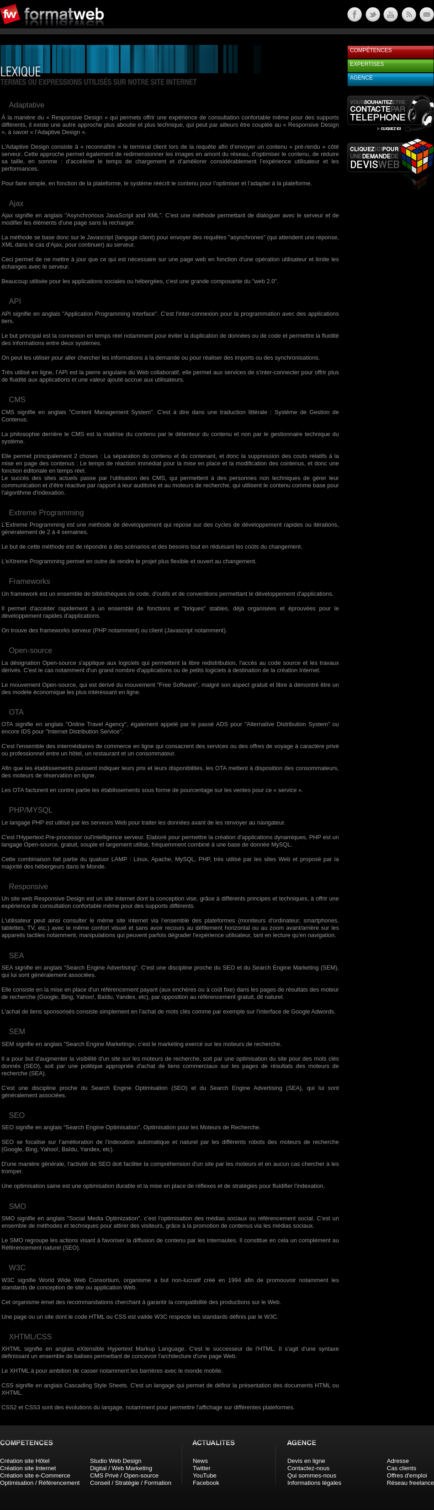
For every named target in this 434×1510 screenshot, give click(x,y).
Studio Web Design (116, 1460)
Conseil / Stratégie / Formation (130, 1482)
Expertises (367, 64)
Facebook (206, 1482)
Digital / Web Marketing (121, 1468)
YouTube (205, 1475)
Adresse (398, 1460)
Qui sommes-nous (311, 1475)
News (200, 1460)
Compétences (371, 50)
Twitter (202, 1468)
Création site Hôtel (24, 1460)
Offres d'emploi (407, 1475)
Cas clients (402, 1468)
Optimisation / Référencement (39, 1482)
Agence (361, 78)
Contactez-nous (308, 1468)
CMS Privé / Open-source (124, 1475)
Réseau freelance (410, 1482)
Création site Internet (28, 1468)
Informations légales (314, 1482)
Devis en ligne (306, 1460)
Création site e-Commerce (35, 1475)
